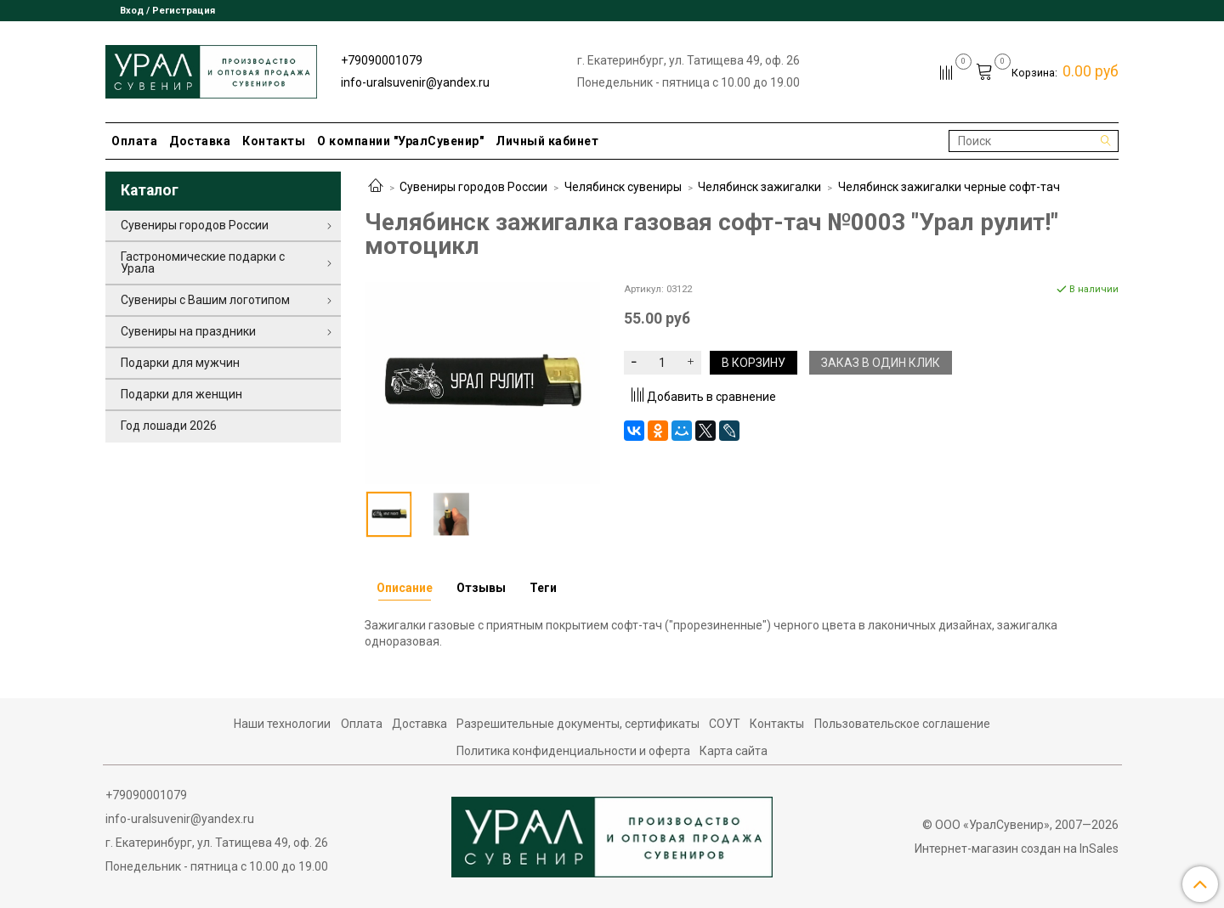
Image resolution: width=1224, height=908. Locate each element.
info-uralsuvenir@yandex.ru (415, 82)
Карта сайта (734, 751)
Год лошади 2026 (169, 425)
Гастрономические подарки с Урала (203, 262)
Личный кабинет (547, 141)
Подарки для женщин (181, 394)
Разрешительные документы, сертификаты (578, 723)
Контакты (273, 141)
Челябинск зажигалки (759, 187)
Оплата (134, 141)
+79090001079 (381, 60)
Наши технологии (282, 723)
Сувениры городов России (473, 187)
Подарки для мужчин (180, 362)
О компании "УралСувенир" (400, 141)
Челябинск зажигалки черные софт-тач (949, 187)
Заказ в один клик (880, 362)
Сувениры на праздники (188, 331)
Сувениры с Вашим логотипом (205, 300)
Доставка (199, 141)
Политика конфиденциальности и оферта (573, 751)
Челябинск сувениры (623, 187)
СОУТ (724, 723)
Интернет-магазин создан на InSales (1017, 848)
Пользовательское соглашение (902, 723)
